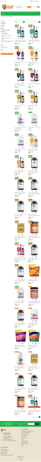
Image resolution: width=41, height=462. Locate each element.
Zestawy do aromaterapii (5, 30)
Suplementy (10, 12)
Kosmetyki (16, 12)
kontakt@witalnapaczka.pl (7, 439)
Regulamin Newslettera (5, 450)
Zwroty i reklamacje (24, 442)
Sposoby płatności (24, 440)
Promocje (26, 12)
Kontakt (22, 445)
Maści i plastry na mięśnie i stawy (7, 41)
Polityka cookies (3, 453)
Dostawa (22, 439)
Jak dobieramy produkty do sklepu (27, 431)
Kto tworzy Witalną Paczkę (25, 432)
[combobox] (20, 22)
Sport (21, 12)
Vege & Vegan (3, 31)
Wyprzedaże (32, 12)
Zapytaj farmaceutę (24, 435)
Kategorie (3, 12)
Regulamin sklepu (24, 443)
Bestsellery (3, 14)
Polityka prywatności (4, 452)
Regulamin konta (4, 449)
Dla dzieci (3, 28)
